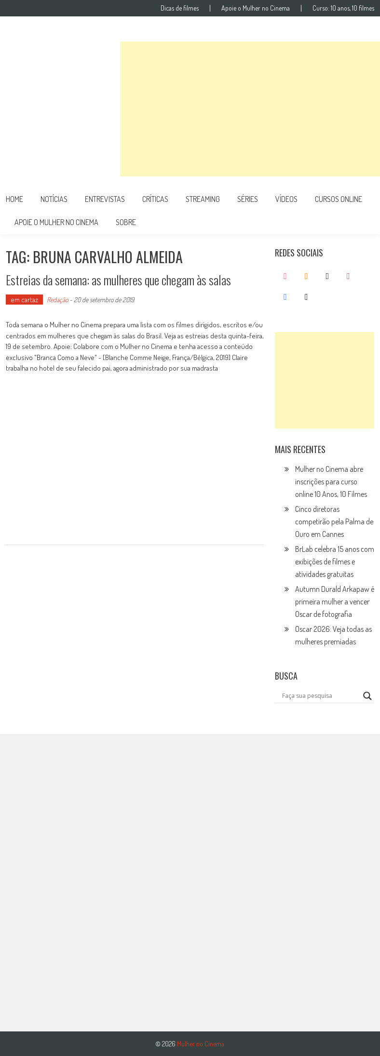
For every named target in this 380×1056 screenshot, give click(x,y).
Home (14, 199)
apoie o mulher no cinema (56, 222)
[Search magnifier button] (367, 696)
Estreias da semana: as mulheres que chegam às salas (118, 279)
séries (247, 199)
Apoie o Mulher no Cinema (255, 8)
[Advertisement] (250, 108)
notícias (54, 199)
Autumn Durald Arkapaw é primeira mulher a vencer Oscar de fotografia (334, 601)
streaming (203, 199)
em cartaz (24, 299)
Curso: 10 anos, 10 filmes (343, 8)
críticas (155, 199)
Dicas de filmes (180, 8)
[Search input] (320, 696)
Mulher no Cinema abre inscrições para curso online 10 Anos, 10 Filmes (331, 481)
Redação (57, 299)
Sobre (126, 222)
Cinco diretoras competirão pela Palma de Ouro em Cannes (334, 521)
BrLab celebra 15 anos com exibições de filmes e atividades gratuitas (334, 561)
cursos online (338, 199)
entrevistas (105, 199)
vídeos (286, 199)
